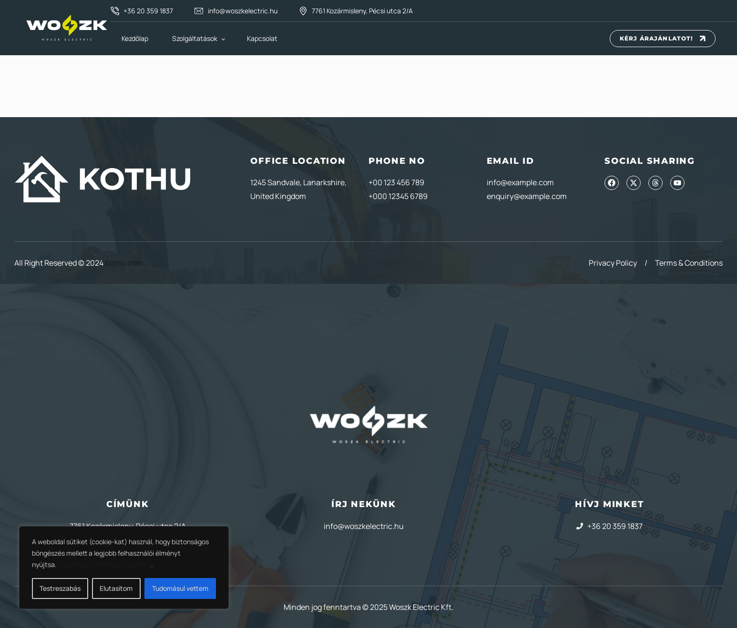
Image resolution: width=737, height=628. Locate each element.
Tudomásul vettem (180, 588)
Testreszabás (60, 588)
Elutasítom (116, 588)
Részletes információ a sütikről (104, 564)
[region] (124, 567)
